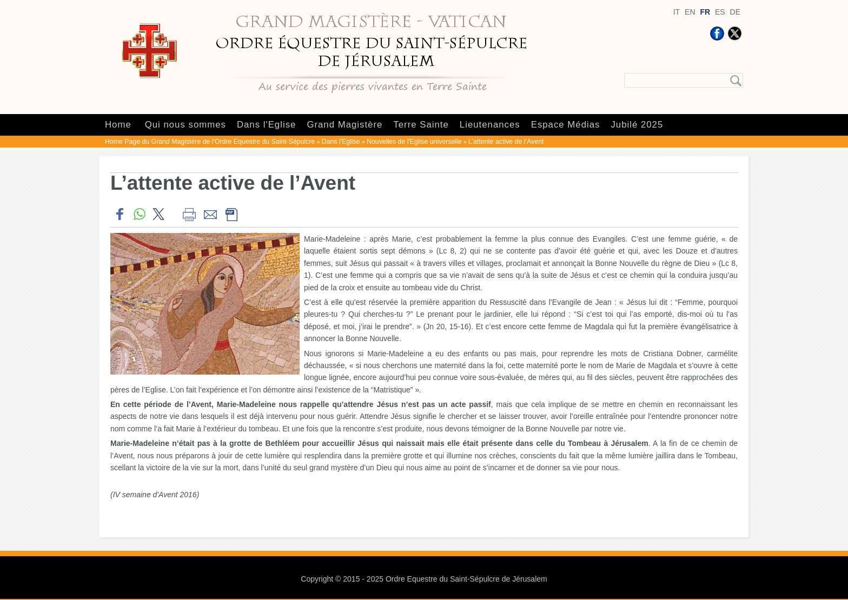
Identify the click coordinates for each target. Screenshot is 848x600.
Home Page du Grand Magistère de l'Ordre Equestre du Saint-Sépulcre (210, 141)
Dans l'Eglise (266, 124)
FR (705, 12)
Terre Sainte (420, 124)
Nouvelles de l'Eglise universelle (414, 141)
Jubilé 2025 (637, 124)
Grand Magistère (344, 124)
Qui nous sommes (185, 124)
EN (690, 12)
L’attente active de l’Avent (506, 141)
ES (720, 12)
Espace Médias (565, 124)
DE (735, 12)
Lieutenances (490, 124)
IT (676, 12)
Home (118, 124)
